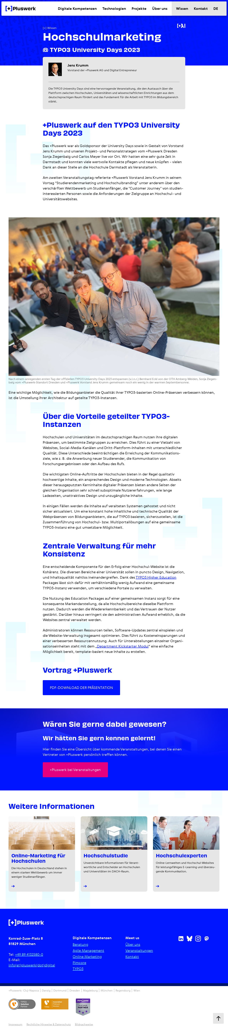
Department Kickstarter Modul (123, 646)
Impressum (15, 1024)
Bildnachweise (84, 1024)
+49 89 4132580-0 (29, 954)
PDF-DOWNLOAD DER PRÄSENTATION (81, 687)
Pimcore (79, 963)
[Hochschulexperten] (186, 854)
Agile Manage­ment (88, 950)
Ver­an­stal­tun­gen (139, 950)
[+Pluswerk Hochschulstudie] (114, 854)
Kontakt (132, 956)
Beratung (80, 944)
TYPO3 (78, 969)
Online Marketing (87, 956)
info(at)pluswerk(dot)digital (32, 965)
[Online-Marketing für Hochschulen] (42, 854)
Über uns (132, 944)
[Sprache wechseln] (218, 8)
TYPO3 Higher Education (156, 577)
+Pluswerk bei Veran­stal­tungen (75, 769)
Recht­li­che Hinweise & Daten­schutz (49, 1024)
